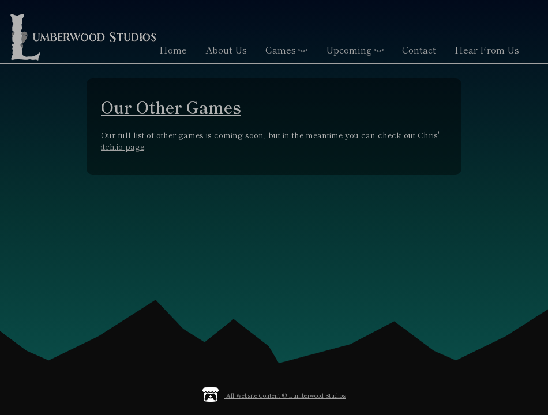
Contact (419, 49)
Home (173, 49)
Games (286, 51)
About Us (226, 49)
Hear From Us (487, 49)
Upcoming (355, 51)
